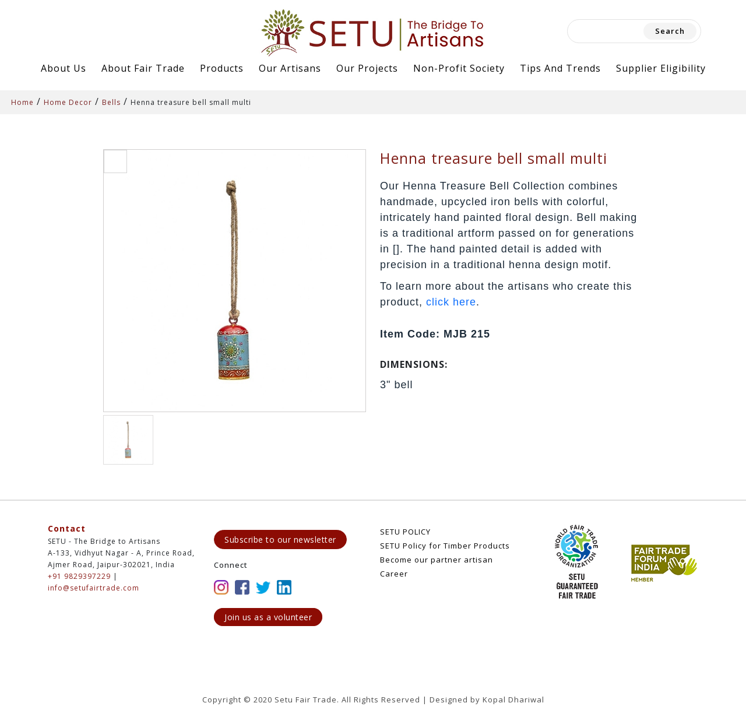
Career (394, 573)
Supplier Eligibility (661, 68)
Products (222, 68)
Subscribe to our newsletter (280, 539)
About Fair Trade (143, 68)
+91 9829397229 (79, 576)
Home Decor (68, 102)
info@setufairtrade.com (93, 588)
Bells (111, 102)
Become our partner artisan (436, 559)
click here (451, 302)
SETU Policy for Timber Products (445, 545)
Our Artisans (290, 68)
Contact (67, 528)
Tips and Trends (560, 68)
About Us (63, 68)
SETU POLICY (405, 531)
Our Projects (367, 68)
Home (22, 102)
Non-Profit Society (459, 68)
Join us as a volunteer (268, 617)
